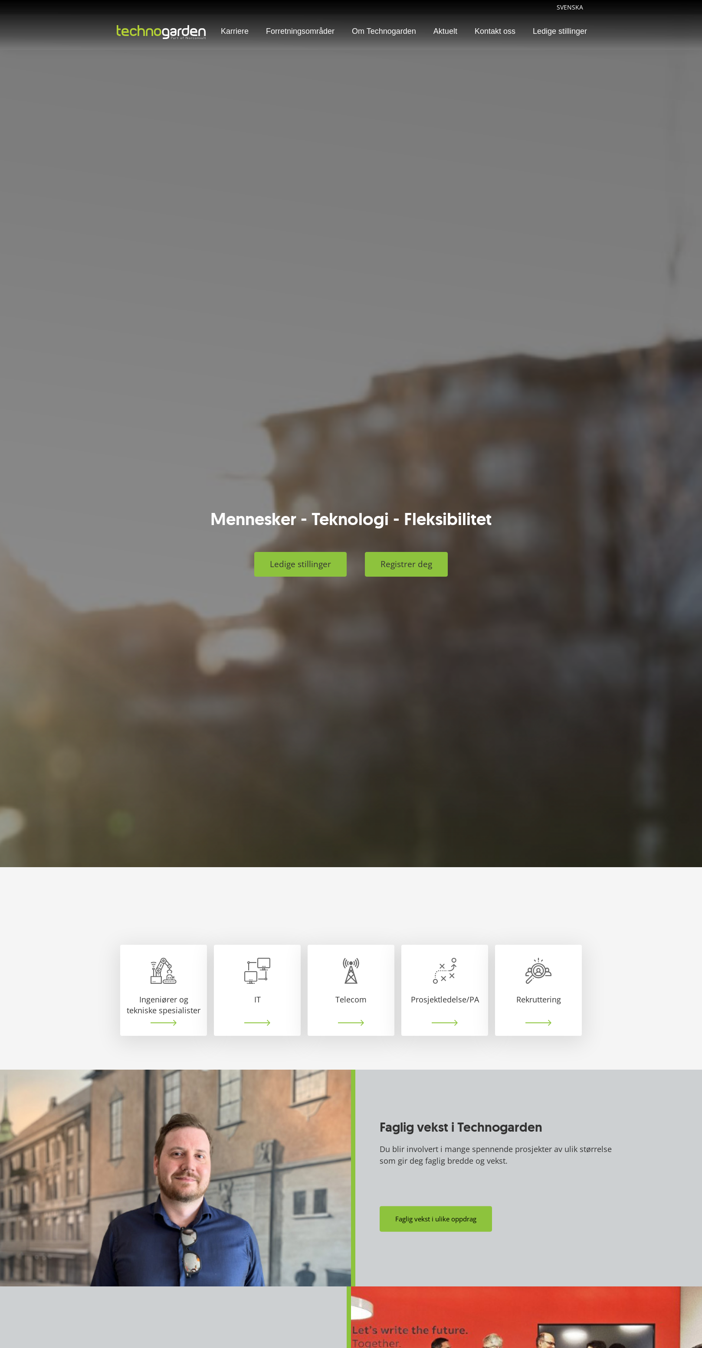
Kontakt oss (495, 31)
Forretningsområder (300, 31)
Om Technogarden (384, 31)
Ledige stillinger (560, 31)
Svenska (570, 7)
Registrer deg (406, 563)
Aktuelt (445, 31)
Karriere (235, 31)
